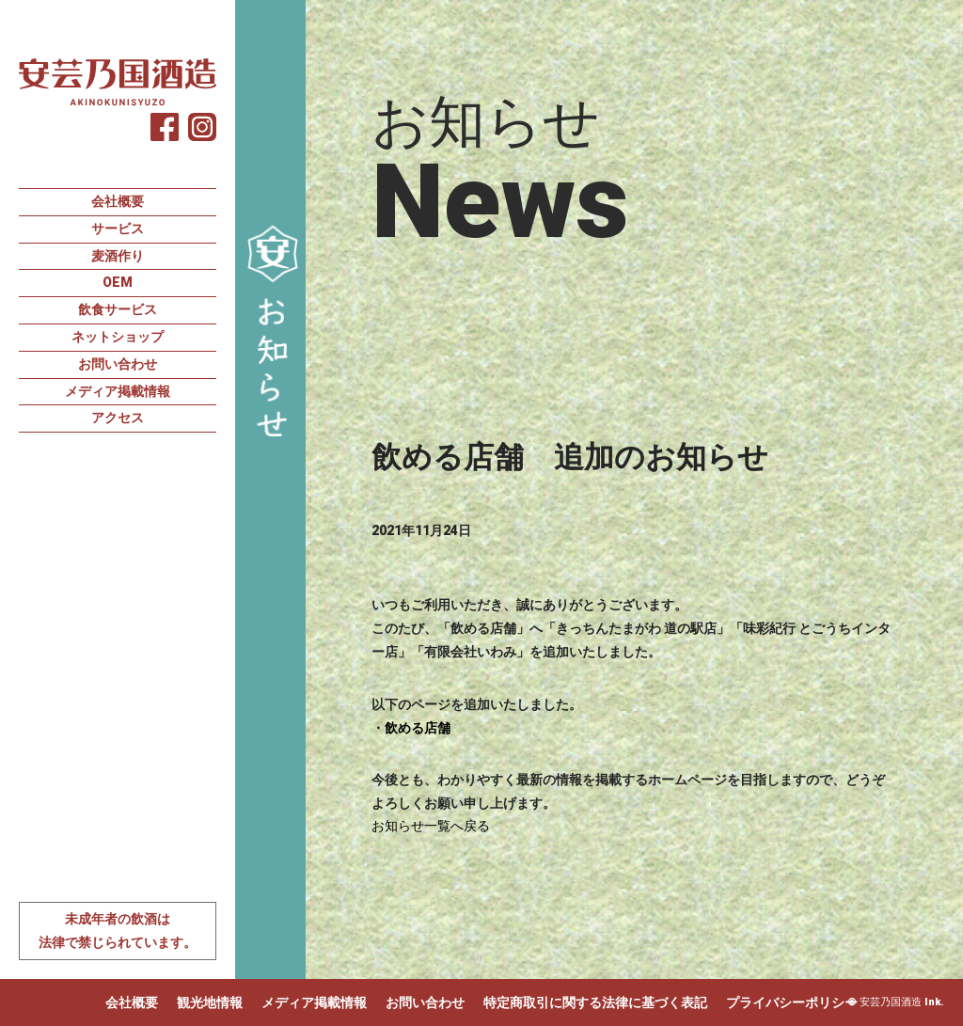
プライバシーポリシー (792, 1002)
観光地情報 (210, 1002)
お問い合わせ (117, 363)
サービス (117, 228)
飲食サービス (117, 309)
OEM (118, 282)
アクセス (117, 417)
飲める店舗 (417, 727)
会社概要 (117, 201)
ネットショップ (117, 336)
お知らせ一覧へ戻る (430, 825)
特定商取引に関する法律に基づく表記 (595, 1002)
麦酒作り (117, 255)
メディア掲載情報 (117, 391)
